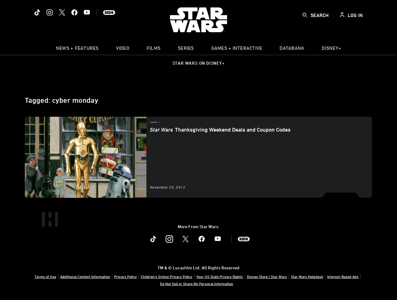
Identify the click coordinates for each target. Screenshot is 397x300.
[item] (77, 49)
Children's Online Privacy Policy (166, 276)
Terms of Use (45, 276)
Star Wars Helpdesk (307, 276)
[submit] (305, 15)
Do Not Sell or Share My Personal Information (196, 283)
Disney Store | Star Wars (267, 276)
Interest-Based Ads (343, 276)
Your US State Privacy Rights (219, 276)
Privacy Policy (125, 276)
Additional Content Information (85, 276)
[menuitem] (122, 49)
